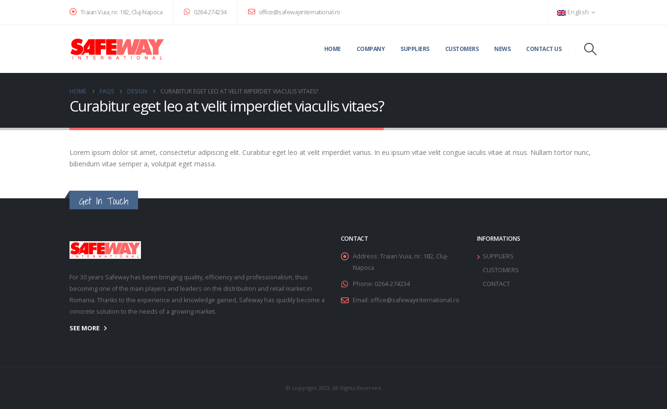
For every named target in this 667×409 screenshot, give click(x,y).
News (502, 49)
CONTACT (496, 284)
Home (332, 49)
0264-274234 (205, 12)
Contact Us (543, 49)
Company (371, 49)
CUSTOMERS (501, 270)
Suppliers (414, 49)
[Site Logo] (117, 49)
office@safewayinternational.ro (294, 12)
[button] (590, 49)
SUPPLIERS (498, 256)
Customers (462, 49)
